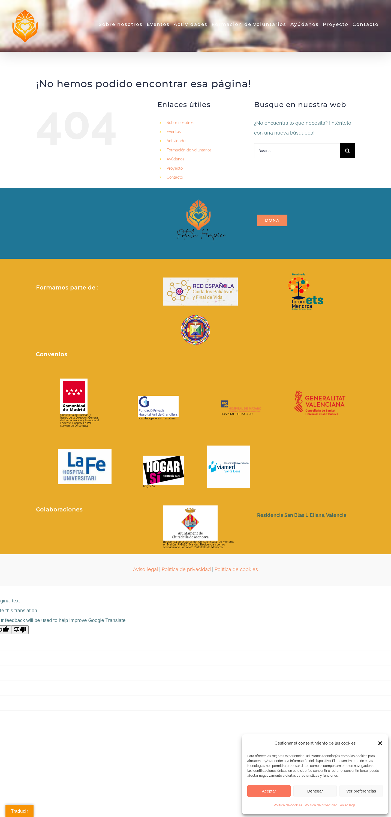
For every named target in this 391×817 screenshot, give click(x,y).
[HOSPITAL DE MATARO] (241, 402)
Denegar (315, 791)
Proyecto (175, 168)
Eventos (174, 131)
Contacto (175, 177)
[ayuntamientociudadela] (190, 508)
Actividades (177, 141)
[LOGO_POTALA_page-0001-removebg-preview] (200, 190)
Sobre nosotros (180, 122)
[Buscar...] (297, 150)
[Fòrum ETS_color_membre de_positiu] (305, 276)
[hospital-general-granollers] (158, 398)
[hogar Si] (163, 458)
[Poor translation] (20, 629)
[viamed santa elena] (228, 448)
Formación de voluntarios (189, 150)
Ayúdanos (175, 159)
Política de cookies (288, 805)
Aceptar (269, 791)
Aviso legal (348, 805)
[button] (380, 743)
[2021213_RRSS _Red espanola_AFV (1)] (200, 280)
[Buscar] (347, 150)
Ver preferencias (361, 791)
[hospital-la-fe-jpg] (85, 452)
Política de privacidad (321, 805)
